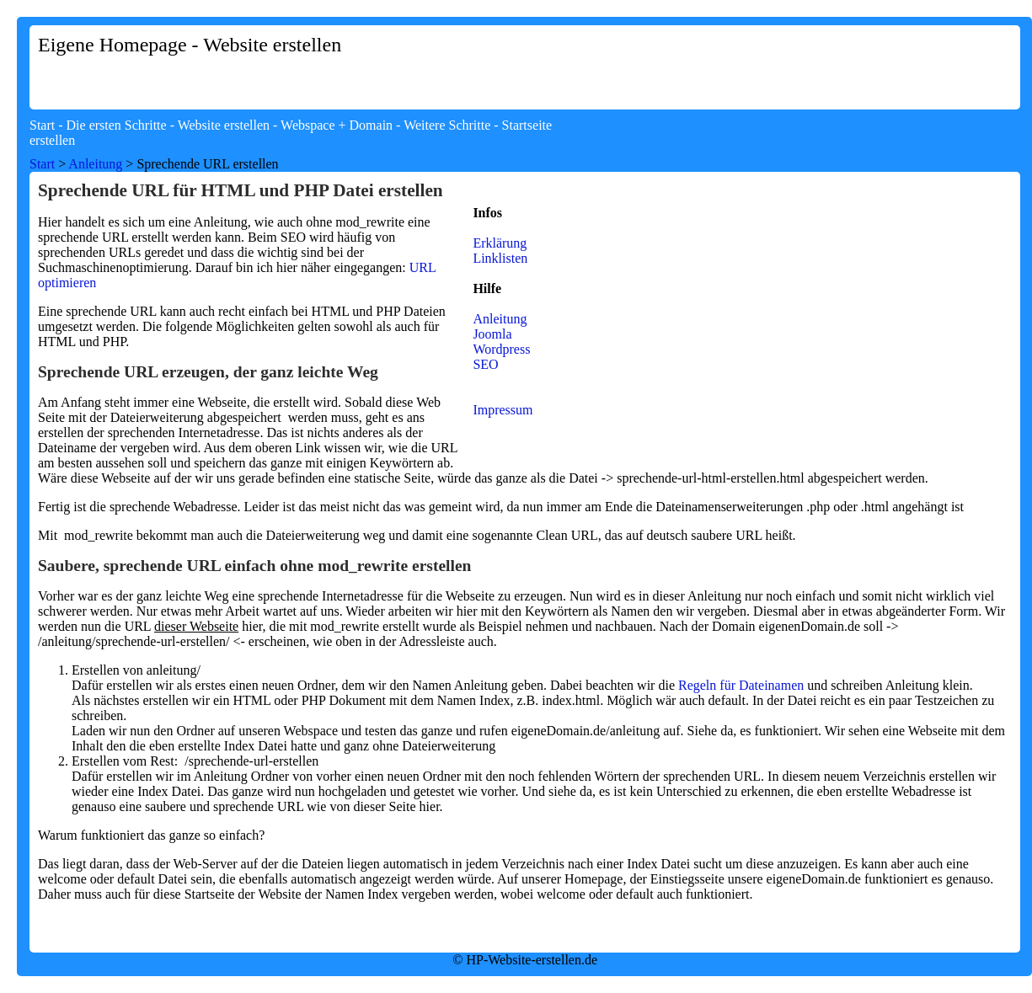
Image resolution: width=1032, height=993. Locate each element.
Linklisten (500, 258)
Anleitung (95, 164)
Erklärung (500, 243)
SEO (485, 364)
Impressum (502, 410)
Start (42, 125)
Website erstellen (224, 125)
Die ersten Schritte (117, 125)
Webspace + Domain (337, 125)
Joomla (492, 334)
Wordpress (501, 349)
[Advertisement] (726, 145)
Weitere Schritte (447, 125)
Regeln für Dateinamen (741, 685)
